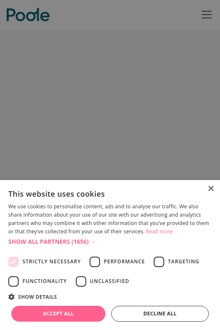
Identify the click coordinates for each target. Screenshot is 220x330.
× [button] (211, 189)
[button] (110, 241)
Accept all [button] (58, 313)
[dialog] (110, 255)
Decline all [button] (160, 313)
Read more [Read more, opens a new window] (159, 231)
